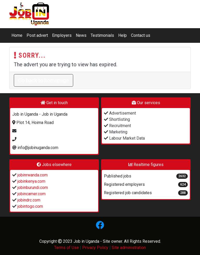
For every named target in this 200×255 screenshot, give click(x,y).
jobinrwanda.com (32, 175)
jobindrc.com (28, 200)
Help (122, 35)
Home (16, 35)
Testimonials (102, 35)
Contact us (140, 35)
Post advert (37, 35)
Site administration (129, 247)
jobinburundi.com (32, 187)
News (81, 35)
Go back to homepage (43, 80)
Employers (62, 35)
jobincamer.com (31, 193)
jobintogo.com (29, 206)
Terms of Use (66, 247)
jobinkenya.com (30, 181)
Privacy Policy (95, 247)
